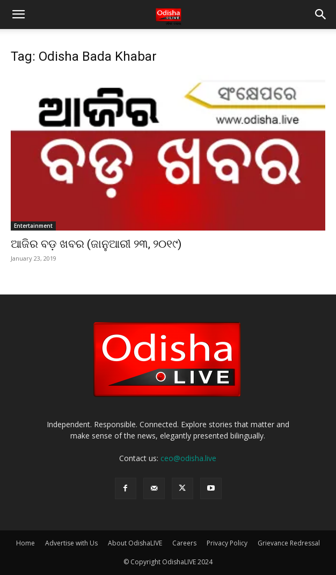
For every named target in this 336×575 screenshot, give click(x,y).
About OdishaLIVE (135, 543)
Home (25, 543)
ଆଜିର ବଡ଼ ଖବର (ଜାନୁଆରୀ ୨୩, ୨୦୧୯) (96, 244)
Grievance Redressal (289, 543)
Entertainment (33, 225)
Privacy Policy (227, 543)
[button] (18, 14)
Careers (184, 543)
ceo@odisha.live (188, 458)
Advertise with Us (71, 543)
